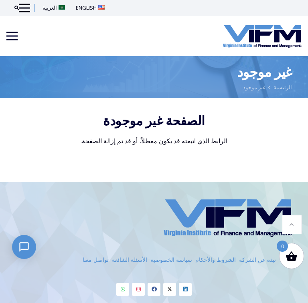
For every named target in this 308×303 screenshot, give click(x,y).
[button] (292, 219)
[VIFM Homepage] (262, 36)
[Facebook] (154, 289)
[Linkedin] (185, 289)
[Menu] (12, 36)
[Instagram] (138, 289)
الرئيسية (283, 87)
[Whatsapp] (122, 289)
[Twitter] (169, 289)
